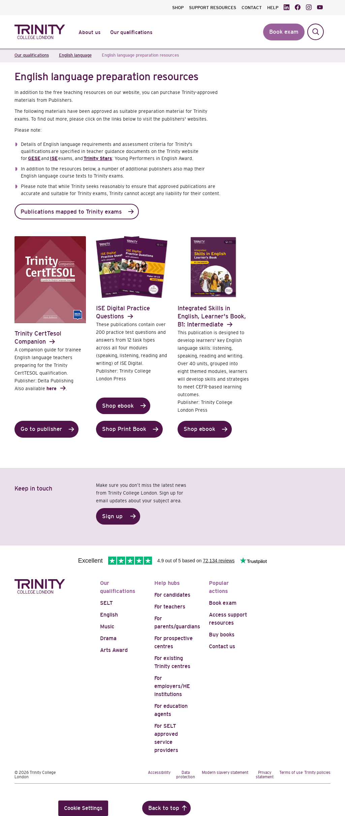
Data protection (185, 774)
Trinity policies (317, 772)
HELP (272, 7)
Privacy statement (265, 774)
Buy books (221, 634)
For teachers (169, 606)
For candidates (172, 595)
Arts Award (114, 650)
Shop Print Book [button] (124, 429)
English (109, 615)
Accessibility (159, 772)
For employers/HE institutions (172, 686)
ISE (54, 158)
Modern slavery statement (225, 772)
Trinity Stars (98, 158)
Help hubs (167, 583)
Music (107, 626)
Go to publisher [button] (41, 429)
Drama (108, 638)
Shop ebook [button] (118, 406)
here (51, 388)
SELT (106, 603)
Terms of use (291, 772)
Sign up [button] (112, 516)
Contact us (222, 646)
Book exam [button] (284, 32)
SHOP (178, 7)
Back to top (163, 808)
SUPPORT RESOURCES (212, 7)
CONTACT (252, 7)
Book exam (223, 603)
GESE (34, 158)
